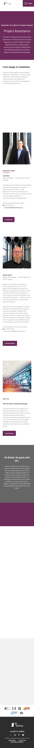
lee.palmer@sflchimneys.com (14, 207)
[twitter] (11, 735)
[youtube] (23, 735)
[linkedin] (15, 735)
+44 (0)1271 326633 (17, 731)
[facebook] (18, 735)
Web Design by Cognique (17, 741)
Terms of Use (22, 740)
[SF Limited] (7, 3)
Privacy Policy (12, 740)
